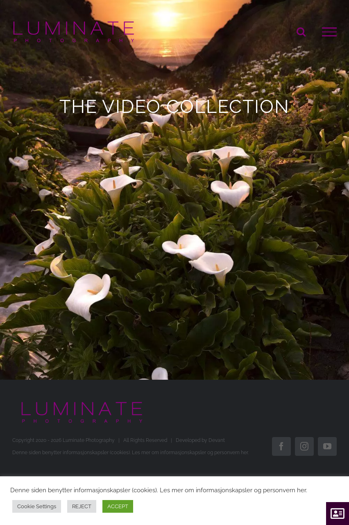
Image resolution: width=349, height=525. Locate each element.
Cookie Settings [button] (36, 506)
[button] (337, 513)
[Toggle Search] (301, 31)
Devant (216, 440)
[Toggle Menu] (329, 31)
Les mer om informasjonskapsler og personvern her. (190, 452)
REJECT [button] (81, 506)
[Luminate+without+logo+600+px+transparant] (81, 404)
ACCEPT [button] (117, 506)
